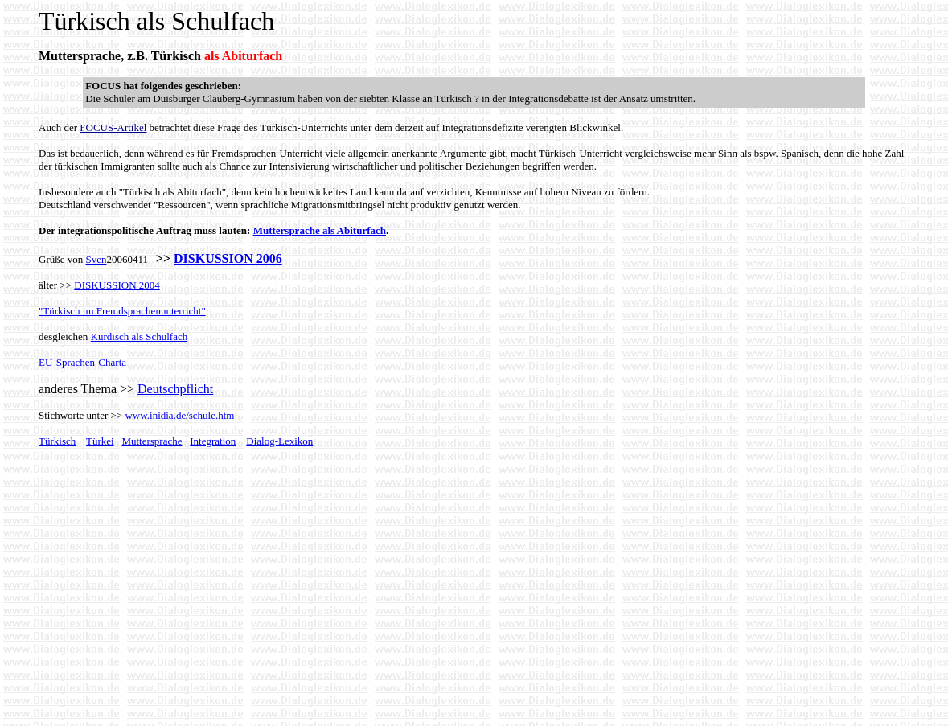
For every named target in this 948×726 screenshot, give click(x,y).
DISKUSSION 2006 (228, 258)
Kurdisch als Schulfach (139, 336)
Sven (96, 259)
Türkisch (57, 441)
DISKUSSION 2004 (117, 285)
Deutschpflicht (175, 389)
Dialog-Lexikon (279, 441)
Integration (213, 441)
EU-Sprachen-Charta (82, 362)
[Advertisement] (174, 600)
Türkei (100, 441)
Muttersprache (151, 441)
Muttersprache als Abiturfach (319, 230)
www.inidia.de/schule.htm (179, 415)
